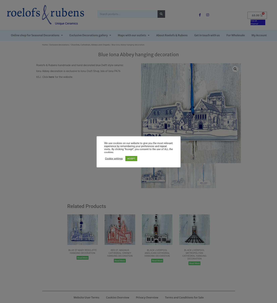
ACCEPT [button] (131, 158)
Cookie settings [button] (114, 158)
